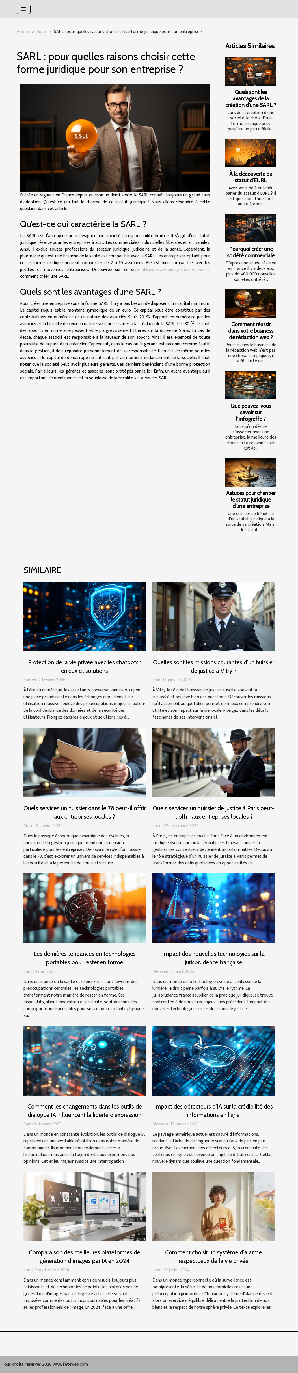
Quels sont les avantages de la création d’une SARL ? (250, 98)
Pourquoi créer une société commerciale (251, 252)
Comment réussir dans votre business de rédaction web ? (250, 331)
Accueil (23, 32)
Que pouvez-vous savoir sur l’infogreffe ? (250, 412)
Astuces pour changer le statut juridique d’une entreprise (251, 499)
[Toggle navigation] (24, 9)
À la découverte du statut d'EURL (250, 177)
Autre (41, 32)
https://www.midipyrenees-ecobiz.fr (176, 269)
